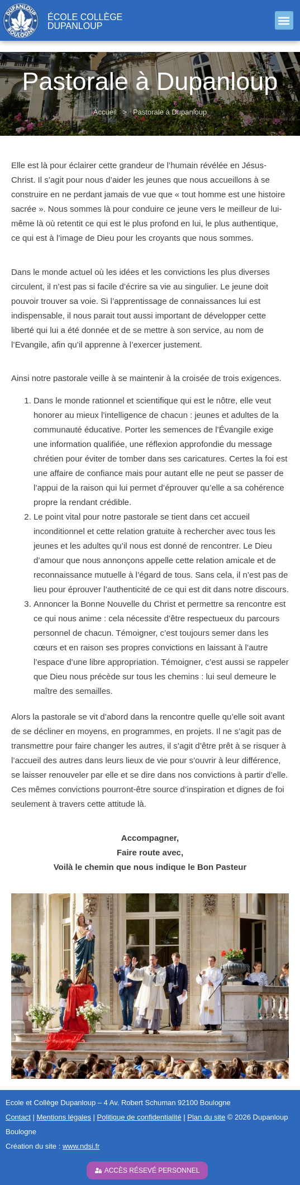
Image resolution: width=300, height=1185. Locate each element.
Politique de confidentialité (139, 1117)
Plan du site (206, 1117)
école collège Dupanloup (84, 21)
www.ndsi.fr (81, 1146)
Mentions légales (63, 1117)
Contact (18, 1117)
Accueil (105, 112)
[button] (284, 20)
